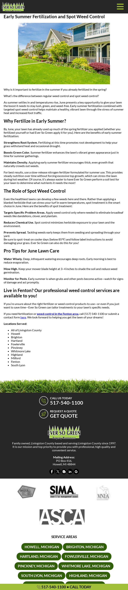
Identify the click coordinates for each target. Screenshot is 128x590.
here (23, 317)
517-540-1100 (64, 587)
